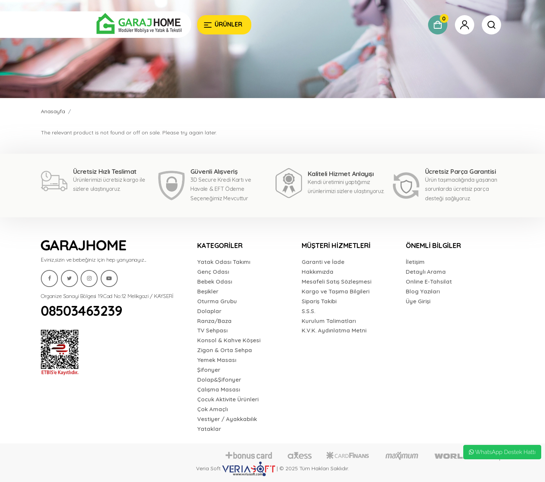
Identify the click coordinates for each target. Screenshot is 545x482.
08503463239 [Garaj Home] (82, 311)
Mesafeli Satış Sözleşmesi (336, 281)
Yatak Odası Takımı (223, 261)
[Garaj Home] (116, 24)
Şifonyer (208, 369)
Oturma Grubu (217, 301)
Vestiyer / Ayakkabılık (227, 419)
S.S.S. (308, 311)
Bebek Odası (214, 281)
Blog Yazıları (423, 291)
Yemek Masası (216, 359)
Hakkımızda (317, 271)
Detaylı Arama (426, 271)
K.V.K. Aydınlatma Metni (334, 330)
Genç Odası (213, 271)
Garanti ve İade (323, 261)
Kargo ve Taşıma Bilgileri (335, 291)
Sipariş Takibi (319, 301)
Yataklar (209, 428)
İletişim (415, 261)
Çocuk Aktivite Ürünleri (227, 399)
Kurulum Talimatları (329, 320)
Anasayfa (53, 111)
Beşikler (207, 291)
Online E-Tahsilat (429, 281)
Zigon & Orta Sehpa (224, 350)
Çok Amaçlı (212, 409)
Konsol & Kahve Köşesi (228, 340)
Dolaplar (209, 311)
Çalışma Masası (218, 389)
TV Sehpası (212, 330)
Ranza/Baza (214, 320)
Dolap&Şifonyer (219, 379)
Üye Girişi (418, 301)
